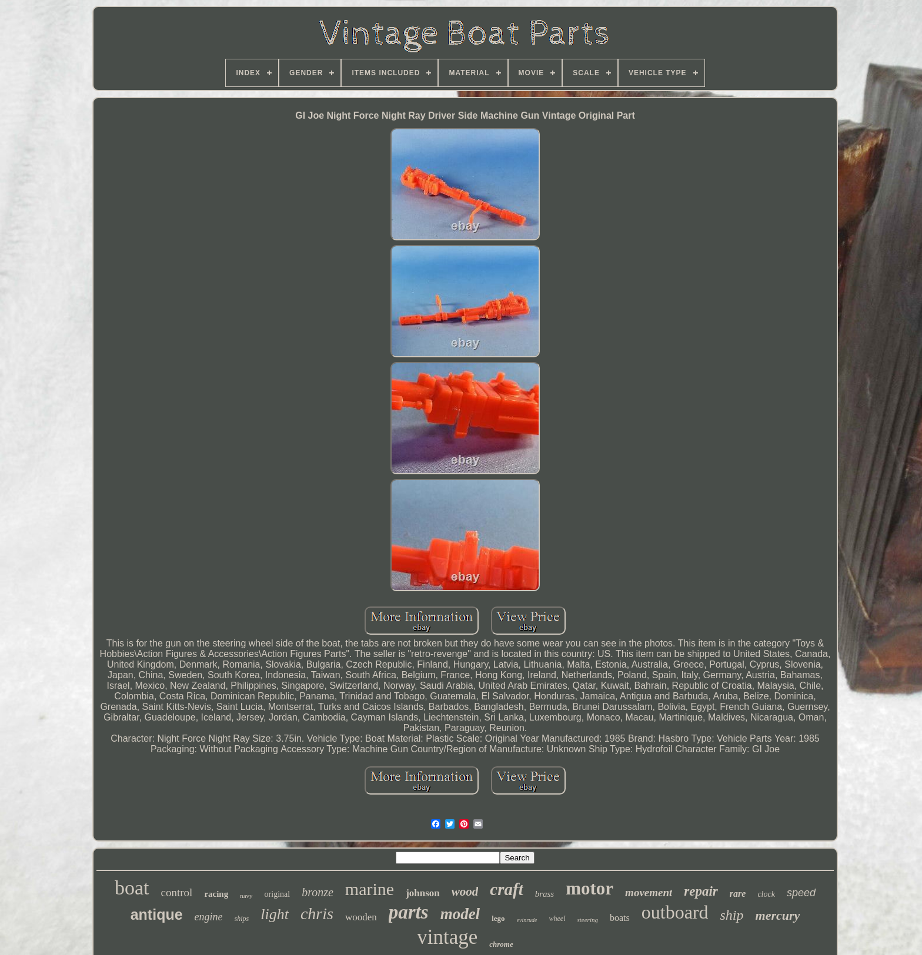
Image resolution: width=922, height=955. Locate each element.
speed (801, 893)
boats (620, 918)
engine (209, 917)
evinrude (527, 920)
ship (732, 915)
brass (544, 894)
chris (316, 913)
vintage (447, 937)
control (177, 892)
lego (498, 918)
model (460, 914)
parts (409, 912)
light (274, 914)
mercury (778, 915)
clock (766, 894)
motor (589, 888)
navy (246, 895)
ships (242, 918)
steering (587, 919)
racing (216, 894)
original (277, 894)
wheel (557, 918)
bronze (317, 892)
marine (369, 889)
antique (157, 914)
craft (506, 889)
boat (132, 888)
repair (701, 891)
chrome (501, 944)
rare (738, 894)
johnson (423, 893)
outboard (675, 912)
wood (465, 891)
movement (648, 892)
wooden (361, 917)
